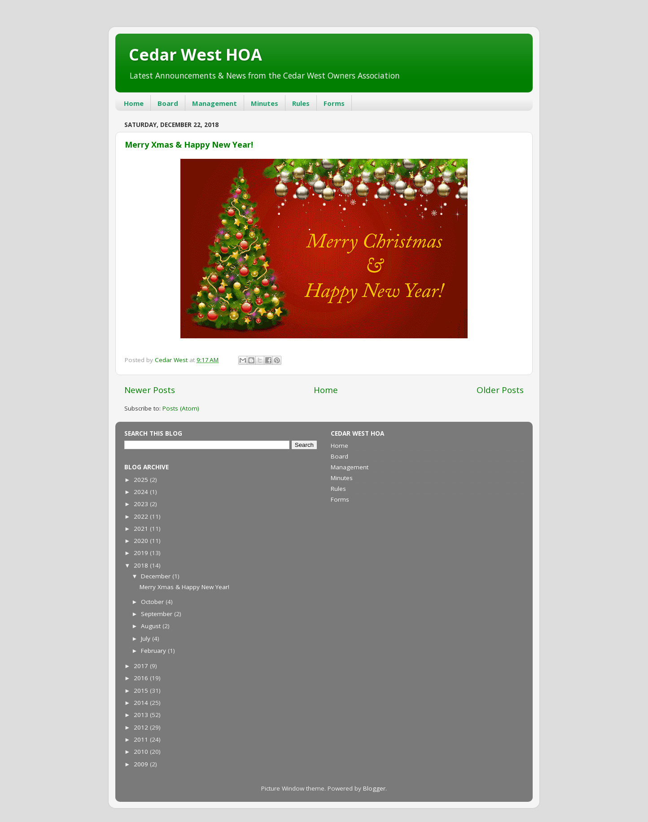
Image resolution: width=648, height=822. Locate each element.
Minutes (264, 103)
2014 (142, 703)
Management (214, 103)
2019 (142, 553)
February (154, 651)
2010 (142, 752)
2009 (142, 764)
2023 (142, 504)
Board (168, 103)
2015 (142, 690)
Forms (334, 103)
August (151, 626)
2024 (142, 492)
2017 (142, 666)
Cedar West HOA (195, 55)
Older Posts (500, 390)
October (153, 602)
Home (134, 103)
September (157, 614)
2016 (142, 678)
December (156, 576)
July (146, 638)
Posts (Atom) (180, 408)
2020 (142, 541)
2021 (142, 529)
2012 (142, 727)
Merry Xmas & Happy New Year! (189, 144)
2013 (142, 715)
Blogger (374, 788)
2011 (142, 739)
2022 (142, 516)
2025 (142, 480)
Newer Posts (149, 390)
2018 (142, 565)
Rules (301, 103)
